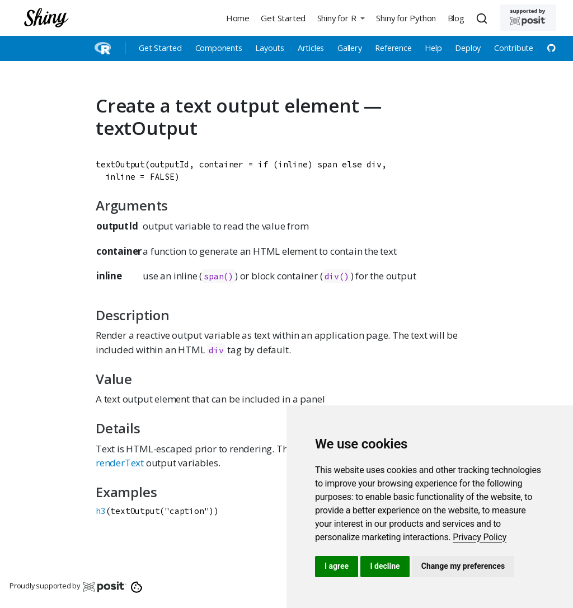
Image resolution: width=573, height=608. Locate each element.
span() (218, 276)
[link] (479, 537)
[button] (340, 18)
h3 (101, 511)
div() (337, 276)
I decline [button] (385, 566)
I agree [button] (337, 566)
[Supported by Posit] (528, 17)
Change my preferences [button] (463, 566)
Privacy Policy (479, 537)
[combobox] (483, 18)
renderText (120, 462)
